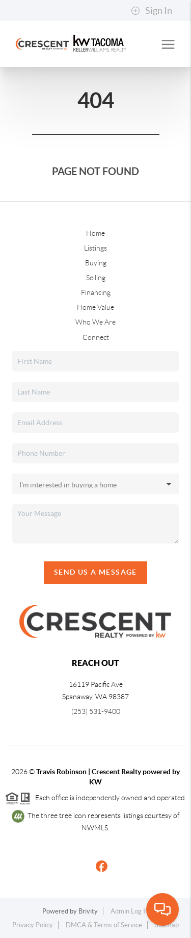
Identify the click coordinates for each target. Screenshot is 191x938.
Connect (96, 337)
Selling (95, 278)
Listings (95, 248)
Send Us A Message (95, 572)
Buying (95, 263)
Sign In (151, 11)
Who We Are (95, 322)
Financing (96, 292)
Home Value (95, 307)
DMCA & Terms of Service (104, 925)
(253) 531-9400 (95, 711)
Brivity (88, 911)
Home (95, 233)
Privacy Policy (32, 925)
